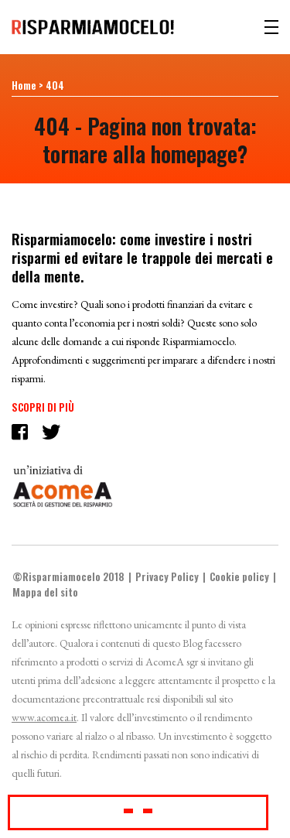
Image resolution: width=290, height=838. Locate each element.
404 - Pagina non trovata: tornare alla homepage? (145, 139)
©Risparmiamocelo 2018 (68, 576)
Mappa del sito (45, 592)
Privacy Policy (167, 576)
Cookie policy (239, 576)
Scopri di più (43, 407)
